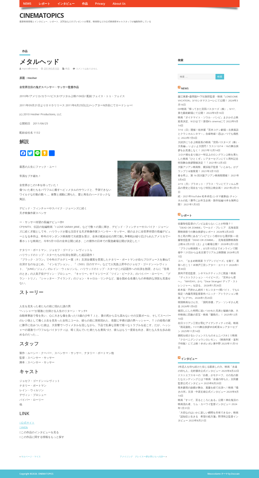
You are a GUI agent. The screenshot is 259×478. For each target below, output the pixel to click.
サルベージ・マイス (31, 456)
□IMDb (23, 427)
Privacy (100, 4)
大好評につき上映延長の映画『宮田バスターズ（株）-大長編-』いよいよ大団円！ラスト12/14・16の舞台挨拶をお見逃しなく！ (208, 146)
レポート (44, 4)
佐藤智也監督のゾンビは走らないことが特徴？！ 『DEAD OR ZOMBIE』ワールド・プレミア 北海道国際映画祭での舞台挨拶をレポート (208, 227)
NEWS (27, 4)
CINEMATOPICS (41, 15)
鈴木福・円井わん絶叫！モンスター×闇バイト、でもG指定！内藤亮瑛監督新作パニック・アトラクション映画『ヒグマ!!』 (208, 293)
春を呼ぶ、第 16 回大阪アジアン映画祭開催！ (204, 175)
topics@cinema (30, 68)
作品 (85, 4)
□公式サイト (27, 422)
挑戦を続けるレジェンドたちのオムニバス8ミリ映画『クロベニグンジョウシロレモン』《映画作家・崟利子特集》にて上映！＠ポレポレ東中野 (208, 339)
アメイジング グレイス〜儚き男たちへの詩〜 (142, 456)
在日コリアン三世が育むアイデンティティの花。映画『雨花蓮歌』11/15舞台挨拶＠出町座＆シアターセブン (208, 327)
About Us (119, 4)
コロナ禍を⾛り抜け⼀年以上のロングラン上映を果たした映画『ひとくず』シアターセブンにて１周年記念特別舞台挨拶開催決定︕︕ (208, 158)
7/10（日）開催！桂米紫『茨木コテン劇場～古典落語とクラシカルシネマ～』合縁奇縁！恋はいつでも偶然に (208, 133)
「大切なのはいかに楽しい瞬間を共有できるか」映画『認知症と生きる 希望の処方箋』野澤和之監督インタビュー (208, 416)
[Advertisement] (171, 34)
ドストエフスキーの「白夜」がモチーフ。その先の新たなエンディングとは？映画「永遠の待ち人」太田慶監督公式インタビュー (208, 379)
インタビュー (66, 4)
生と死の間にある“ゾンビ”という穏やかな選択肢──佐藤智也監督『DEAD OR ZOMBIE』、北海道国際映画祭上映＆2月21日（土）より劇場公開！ (208, 240)
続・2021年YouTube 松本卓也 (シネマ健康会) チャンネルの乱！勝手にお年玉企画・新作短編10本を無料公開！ (208, 200)
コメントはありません (86, 68)
